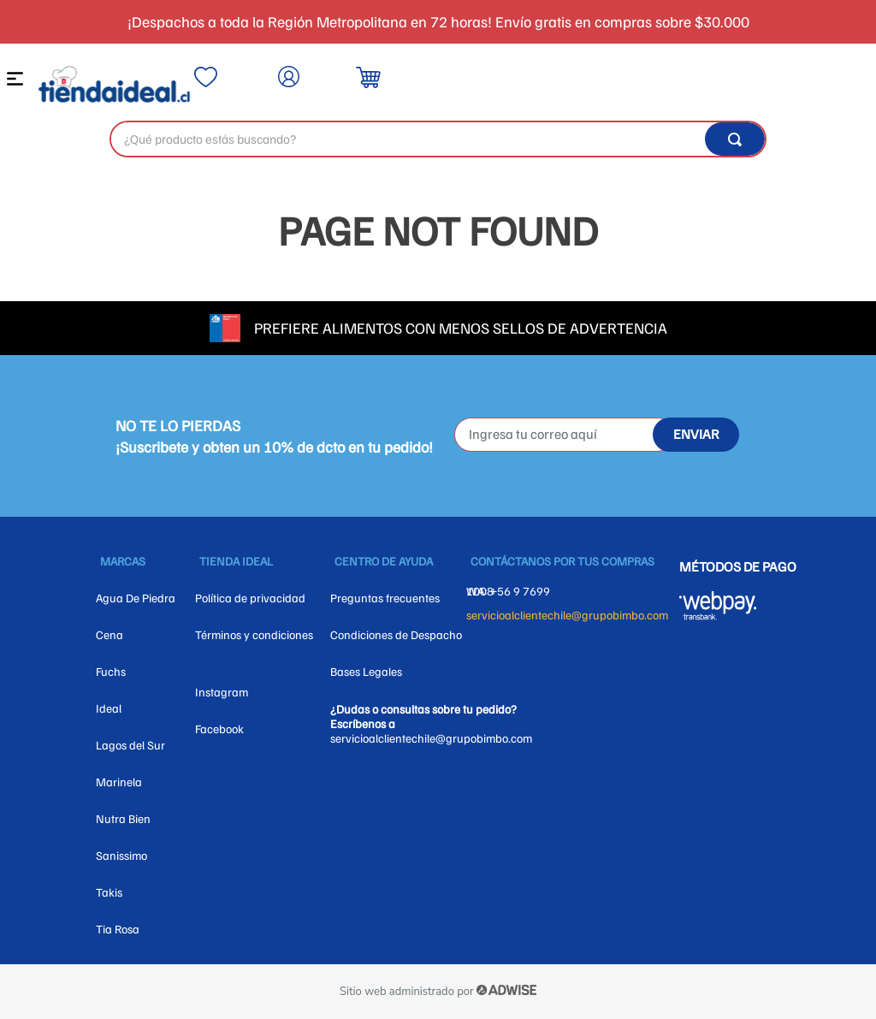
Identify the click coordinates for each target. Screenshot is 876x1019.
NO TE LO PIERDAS (177, 425)
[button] (17, 82)
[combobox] (438, 139)
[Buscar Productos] (735, 139)
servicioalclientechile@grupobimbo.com (567, 614)
